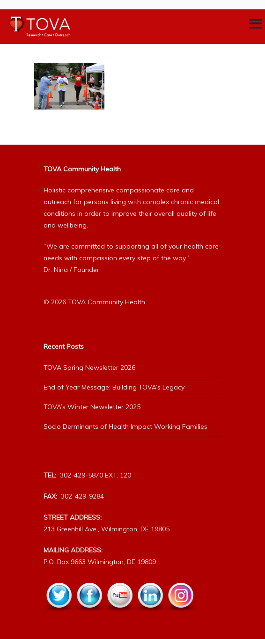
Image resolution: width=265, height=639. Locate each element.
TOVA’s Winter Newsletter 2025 (92, 407)
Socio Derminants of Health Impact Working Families (125, 426)
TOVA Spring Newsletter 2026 (89, 367)
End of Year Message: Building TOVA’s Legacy (114, 387)
